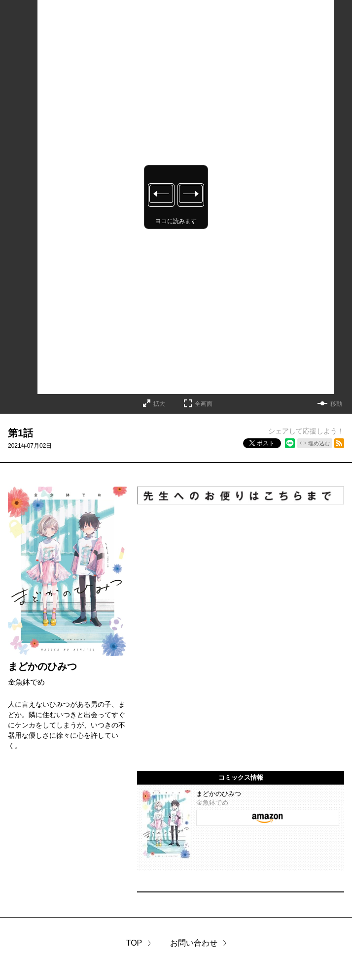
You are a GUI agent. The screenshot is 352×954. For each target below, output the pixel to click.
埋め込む (319, 443)
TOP (134, 943)
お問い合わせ (193, 943)
